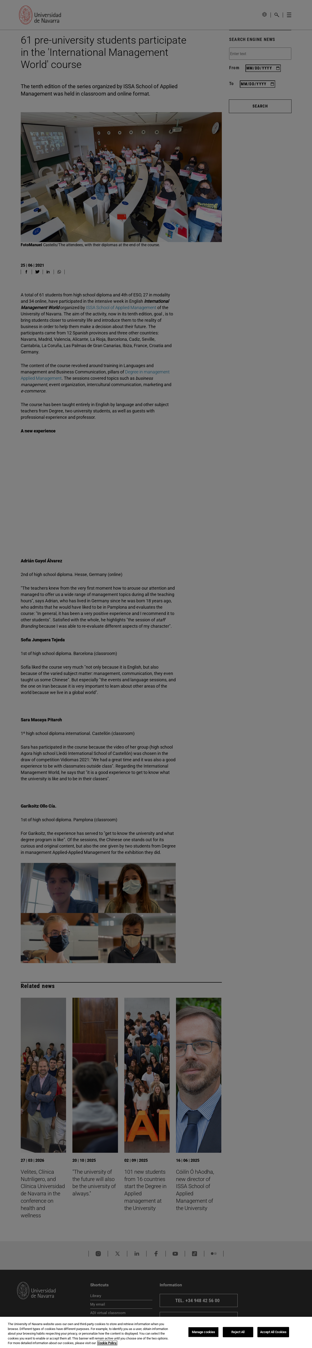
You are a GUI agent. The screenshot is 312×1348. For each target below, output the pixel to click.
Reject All (237, 1332)
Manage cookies (203, 1332)
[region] (156, 1332)
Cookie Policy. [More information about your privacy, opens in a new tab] (107, 1343)
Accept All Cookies (273, 1332)
